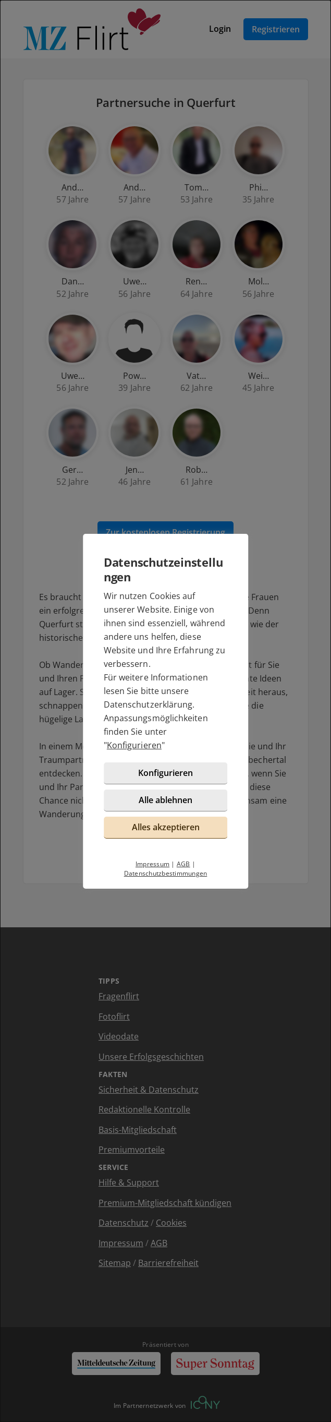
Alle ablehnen (165, 800)
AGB (183, 863)
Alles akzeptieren (166, 827)
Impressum (152, 863)
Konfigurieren (134, 745)
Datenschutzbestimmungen (165, 873)
